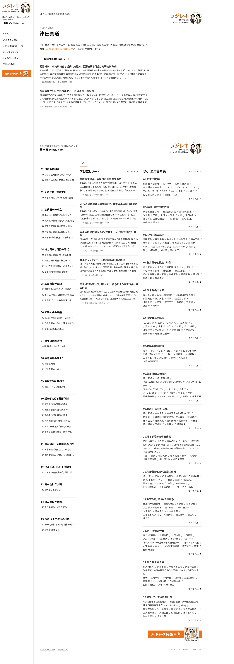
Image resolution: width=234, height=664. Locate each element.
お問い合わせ (8, 63)
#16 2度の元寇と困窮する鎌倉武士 (57, 318)
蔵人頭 (196, 274)
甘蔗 (153, 455)
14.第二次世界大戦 (51, 501)
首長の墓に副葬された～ (154, 218)
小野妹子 (153, 250)
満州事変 (161, 566)
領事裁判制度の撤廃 (173, 503)
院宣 (159, 302)
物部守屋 (171, 239)
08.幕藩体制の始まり (52, 358)
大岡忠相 (194, 455)
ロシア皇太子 (183, 507)
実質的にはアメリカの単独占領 (184, 601)
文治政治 (192, 416)
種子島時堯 (148, 396)
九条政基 (183, 357)
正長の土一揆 (149, 357)
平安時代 (147, 270)
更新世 (156, 183)
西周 (48, 49)
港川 (180, 191)
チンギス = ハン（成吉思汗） (177, 322)
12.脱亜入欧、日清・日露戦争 (56, 467)
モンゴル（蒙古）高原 (152, 322)
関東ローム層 (171, 194)
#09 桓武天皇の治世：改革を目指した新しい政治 (57, 255)
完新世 (158, 187)
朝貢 (192, 326)
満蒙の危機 (190, 566)
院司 (186, 298)
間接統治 (175, 608)
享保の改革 (172, 441)
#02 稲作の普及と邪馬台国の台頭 (58, 180)
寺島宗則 (190, 503)
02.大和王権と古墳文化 (53, 192)
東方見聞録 (177, 329)
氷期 (177, 183)
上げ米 (184, 441)
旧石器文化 (148, 194)
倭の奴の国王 (185, 211)
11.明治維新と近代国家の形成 (57, 444)
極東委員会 (148, 608)
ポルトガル (171, 389)
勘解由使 (167, 270)
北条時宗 (147, 329)
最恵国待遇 (164, 487)
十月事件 (167, 577)
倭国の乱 (189, 215)
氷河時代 (167, 183)
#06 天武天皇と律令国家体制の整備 (58, 227)
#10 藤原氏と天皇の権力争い (56, 260)
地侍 (168, 350)
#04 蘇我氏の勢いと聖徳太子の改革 (58, 215)
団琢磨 (178, 577)
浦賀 (170, 479)
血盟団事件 (189, 577)
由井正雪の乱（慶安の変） (179, 413)
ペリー (161, 479)
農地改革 (161, 616)
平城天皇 (161, 274)
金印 (163, 215)
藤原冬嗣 (147, 277)
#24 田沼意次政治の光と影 (55, 409)
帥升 (180, 215)
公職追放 (175, 612)
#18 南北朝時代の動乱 (52, 328)
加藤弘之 (68, 49)
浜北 (173, 191)
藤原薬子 (185, 274)
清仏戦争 (180, 514)
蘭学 (184, 455)
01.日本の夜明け (50, 169)
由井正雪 (159, 413)
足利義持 (178, 354)
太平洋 (182, 389)
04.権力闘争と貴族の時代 (55, 249)
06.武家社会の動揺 (51, 312)
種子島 (181, 392)
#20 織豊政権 (48, 363)
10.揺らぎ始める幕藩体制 (55, 398)
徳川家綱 (147, 378)
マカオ (172, 392)
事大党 (169, 514)
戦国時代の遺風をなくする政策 (169, 416)
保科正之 (147, 420)
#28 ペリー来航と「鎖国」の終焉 (57, 426)
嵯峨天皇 (173, 274)
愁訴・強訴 (148, 354)
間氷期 (185, 183)
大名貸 (160, 441)
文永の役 (190, 329)
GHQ (183, 605)
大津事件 (147, 511)
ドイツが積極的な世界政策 (155, 535)
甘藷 (145, 455)
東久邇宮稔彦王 (190, 608)
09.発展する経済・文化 (53, 381)
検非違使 (159, 277)
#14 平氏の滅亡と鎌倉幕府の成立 (58, 294)
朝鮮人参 (162, 455)
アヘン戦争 (154, 476)
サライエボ (175, 538)
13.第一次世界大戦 (51, 484)
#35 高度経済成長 (50, 530)
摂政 (167, 242)
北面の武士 (148, 302)
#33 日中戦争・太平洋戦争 (54, 507)
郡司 (157, 270)
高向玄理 (174, 250)
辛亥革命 (186, 546)
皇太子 (158, 242)
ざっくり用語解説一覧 (12, 45)
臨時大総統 (148, 549)
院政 (169, 298)
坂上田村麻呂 (181, 270)
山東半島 (147, 546)
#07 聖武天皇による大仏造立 (56, 231)
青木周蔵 (169, 507)
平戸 (190, 392)
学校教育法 (148, 616)
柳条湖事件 (148, 566)
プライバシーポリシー (12, 57)
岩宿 (159, 194)
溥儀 (145, 577)
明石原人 (190, 191)
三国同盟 (187, 535)
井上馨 (146, 507)
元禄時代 (159, 424)
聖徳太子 (147, 242)
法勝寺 (146, 305)
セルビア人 (188, 538)
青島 (157, 546)
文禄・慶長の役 (162, 378)
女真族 (146, 326)
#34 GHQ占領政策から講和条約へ (58, 524)
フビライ (170, 326)
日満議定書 (175, 581)
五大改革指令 (149, 612)
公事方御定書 (149, 459)
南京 (196, 546)
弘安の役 (147, 333)
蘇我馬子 (159, 239)
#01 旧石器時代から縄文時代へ (57, 174)
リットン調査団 (159, 581)
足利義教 (189, 354)
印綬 (155, 215)
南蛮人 (186, 396)
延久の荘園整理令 (184, 294)
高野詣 (189, 302)
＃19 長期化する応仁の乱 (54, 346)
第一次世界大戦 (191, 542)
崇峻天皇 (183, 239)
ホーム (5, 33)
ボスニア (163, 538)
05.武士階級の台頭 (51, 283)
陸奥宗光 (159, 511)
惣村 (145, 350)
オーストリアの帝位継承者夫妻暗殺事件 (162, 542)
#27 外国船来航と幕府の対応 (56, 420)
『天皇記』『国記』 (190, 242)
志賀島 (171, 215)
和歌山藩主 (148, 441)
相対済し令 (164, 459)
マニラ (163, 392)
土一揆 (167, 354)
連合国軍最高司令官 (153, 605)
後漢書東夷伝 (169, 211)
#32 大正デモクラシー (52, 489)
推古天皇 (195, 239)
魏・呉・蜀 (173, 218)
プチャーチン (181, 483)
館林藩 (194, 420)
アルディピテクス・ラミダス (155, 191)
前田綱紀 (183, 420)
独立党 (146, 518)
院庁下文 (169, 302)
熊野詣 (180, 302)
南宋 (160, 326)
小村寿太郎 (172, 511)
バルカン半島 (149, 538)
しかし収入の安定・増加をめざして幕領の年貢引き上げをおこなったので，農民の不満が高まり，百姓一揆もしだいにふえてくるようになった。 (171, 448)
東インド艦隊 (149, 479)
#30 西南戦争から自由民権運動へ (58, 455)
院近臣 (178, 298)
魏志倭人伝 (186, 218)
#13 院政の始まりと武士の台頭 (56, 289)
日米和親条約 (149, 487)
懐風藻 (175, 242)
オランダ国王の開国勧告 (187, 476)
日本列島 (147, 187)
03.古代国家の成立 (51, 209)
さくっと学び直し (10, 39)
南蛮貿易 (196, 396)
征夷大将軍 (148, 274)
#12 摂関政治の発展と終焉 (55, 271)
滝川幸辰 (170, 584)
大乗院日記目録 (150, 361)
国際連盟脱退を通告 (153, 584)
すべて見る (130, 171)
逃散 (158, 354)
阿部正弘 (187, 479)
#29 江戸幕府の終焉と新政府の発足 (58, 433)
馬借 (173, 357)
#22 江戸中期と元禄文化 (54, 386)
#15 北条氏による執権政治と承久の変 (58, 301)
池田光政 (159, 420)
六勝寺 (156, 305)
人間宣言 (163, 612)
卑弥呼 (146, 222)
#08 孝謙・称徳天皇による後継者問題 (57, 238)
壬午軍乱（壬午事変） (153, 514)
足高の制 (195, 441)
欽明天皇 (147, 239)
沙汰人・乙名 (157, 350)
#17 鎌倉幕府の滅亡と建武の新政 (58, 323)
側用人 (170, 424)
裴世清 (164, 250)
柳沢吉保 (181, 424)
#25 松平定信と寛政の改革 (55, 415)
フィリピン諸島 (150, 392)
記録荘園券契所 (165, 294)
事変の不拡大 (175, 566)
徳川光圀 (171, 420)
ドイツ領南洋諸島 (171, 546)
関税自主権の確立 (151, 503)
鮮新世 (146, 183)
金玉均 (191, 514)
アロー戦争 (188, 487)
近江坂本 (163, 357)
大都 (179, 326)
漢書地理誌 (148, 211)
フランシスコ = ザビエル (168, 396)
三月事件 (155, 577)
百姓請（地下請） (188, 350)
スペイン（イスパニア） (153, 389)
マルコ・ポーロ (162, 329)
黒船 (177, 479)
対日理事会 (162, 608)
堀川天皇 (159, 298)
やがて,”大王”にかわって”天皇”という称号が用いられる (169, 246)
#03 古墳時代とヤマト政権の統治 (57, 197)
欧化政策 (157, 507)
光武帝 (146, 215)
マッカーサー (172, 605)
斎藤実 (146, 581)
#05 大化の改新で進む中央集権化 (58, 220)
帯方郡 (156, 222)
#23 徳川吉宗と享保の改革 (55, 403)
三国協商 (176, 535)
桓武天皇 (147, 267)
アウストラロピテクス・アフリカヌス (181, 187)
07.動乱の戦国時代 (51, 341)
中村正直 (57, 49)
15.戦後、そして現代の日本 (55, 519)
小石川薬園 (178, 459)
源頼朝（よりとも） (175, 267)
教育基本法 (188, 612)
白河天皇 (147, 298)
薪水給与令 (167, 476)
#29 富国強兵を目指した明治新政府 (58, 450)
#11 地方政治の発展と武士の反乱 (58, 266)
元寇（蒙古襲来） (162, 333)
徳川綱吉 (147, 424)
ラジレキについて (10, 51)
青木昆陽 (174, 455)
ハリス (176, 487)
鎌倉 (188, 267)
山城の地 (159, 267)
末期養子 (147, 416)
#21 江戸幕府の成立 (51, 369)
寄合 (176, 350)
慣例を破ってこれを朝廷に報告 (157, 483)
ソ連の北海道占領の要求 (154, 601)
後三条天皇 (148, 294)
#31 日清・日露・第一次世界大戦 (57, 472)
